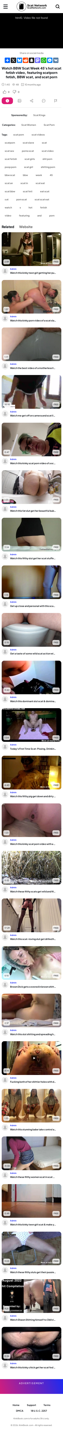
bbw (25, 175)
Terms (47, 1404)
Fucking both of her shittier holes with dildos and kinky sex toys (33, 1081)
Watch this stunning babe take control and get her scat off (33, 1129)
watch (8, 207)
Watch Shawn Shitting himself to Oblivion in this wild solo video (33, 1319)
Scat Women (28, 124)
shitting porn (48, 166)
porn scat (21, 199)
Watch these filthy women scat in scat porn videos (33, 1176)
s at (7, 199)
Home (16, 1404)
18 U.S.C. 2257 (39, 1410)
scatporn (10, 142)
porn (51, 215)
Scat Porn (49, 124)
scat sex (9, 150)
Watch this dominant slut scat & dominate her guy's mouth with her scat (33, 701)
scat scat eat (42, 199)
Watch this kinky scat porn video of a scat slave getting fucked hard (33, 463)
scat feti (27, 191)
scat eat (40, 183)
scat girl (28, 166)
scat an (9, 183)
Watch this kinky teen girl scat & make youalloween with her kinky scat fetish (33, 1224)
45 (51, 175)
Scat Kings (39, 115)
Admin (13, 269)
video (8, 215)
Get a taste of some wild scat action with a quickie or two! (33, 653)
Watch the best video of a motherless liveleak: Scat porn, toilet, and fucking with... (33, 367)
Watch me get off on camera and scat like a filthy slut (33, 415)
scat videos (38, 134)
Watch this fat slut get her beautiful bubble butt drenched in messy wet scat (33, 510)
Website (26, 227)
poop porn (10, 166)
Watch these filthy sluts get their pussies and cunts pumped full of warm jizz (33, 1272)
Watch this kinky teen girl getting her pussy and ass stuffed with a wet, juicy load (33, 272)
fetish (43, 207)
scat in (24, 183)
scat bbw (10, 191)
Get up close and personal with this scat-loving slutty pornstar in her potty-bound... (33, 605)
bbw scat (10, 175)
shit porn (47, 158)
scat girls (30, 158)
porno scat (28, 150)
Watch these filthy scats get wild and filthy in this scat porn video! (33, 891)
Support (31, 1404)
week (39, 175)
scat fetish (11, 158)
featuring (24, 215)
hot (30, 207)
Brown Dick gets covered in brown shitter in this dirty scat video (33, 986)
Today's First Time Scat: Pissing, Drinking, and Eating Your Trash (33, 748)
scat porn (18, 134)
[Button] (7, 100)
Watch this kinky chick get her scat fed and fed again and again (33, 1367)
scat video (48, 150)
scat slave (28, 142)
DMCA (19, 1410)
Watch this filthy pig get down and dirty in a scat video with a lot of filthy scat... (33, 796)
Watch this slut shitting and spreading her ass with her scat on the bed (33, 1034)
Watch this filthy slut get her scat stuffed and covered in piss (33, 558)
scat (44, 142)
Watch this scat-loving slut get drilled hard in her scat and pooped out (33, 938)
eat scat (44, 191)
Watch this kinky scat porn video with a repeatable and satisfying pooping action (33, 843)
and (39, 215)
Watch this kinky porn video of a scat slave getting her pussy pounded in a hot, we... (33, 320)
